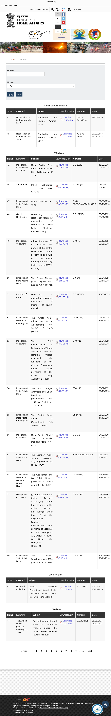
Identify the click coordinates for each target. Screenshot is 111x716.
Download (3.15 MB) (63, 557)
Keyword (10, 70)
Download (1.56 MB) (63, 215)
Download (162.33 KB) (63, 186)
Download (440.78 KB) (63, 436)
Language (77, 9)
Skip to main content (39, 9)
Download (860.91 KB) (63, 496)
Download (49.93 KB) (63, 202)
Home (13, 59)
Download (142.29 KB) (63, 342)
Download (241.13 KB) (63, 456)
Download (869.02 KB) (63, 279)
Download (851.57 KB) (63, 295)
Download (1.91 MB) (67, 622)
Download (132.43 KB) (63, 242)
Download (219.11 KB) (63, 166)
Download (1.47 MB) (67, 588)
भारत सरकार (51, 2)
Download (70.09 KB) (63, 389)
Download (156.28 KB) (68, 119)
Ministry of (30, 19)
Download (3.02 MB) (63, 319)
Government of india (9, 6)
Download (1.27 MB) (67, 135)
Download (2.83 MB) (63, 476)
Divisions (10, 82)
